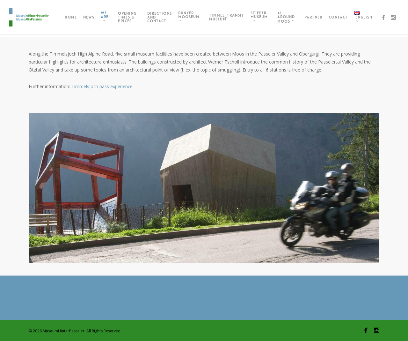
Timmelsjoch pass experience (102, 86)
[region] (204, 188)
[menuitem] (365, 18)
